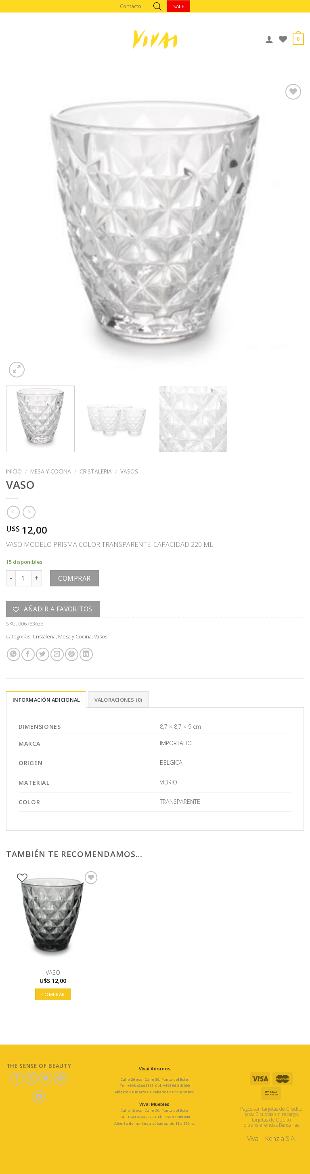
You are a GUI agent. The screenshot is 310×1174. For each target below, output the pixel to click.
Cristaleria (96, 471)
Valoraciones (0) (118, 699)
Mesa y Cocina (50, 471)
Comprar (74, 578)
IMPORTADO (176, 743)
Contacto (130, 6)
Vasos (129, 471)
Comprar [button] (53, 994)
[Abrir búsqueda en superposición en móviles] (157, 6)
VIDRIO (168, 782)
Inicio (14, 471)
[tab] (46, 699)
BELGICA (171, 762)
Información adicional (46, 699)
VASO (53, 972)
